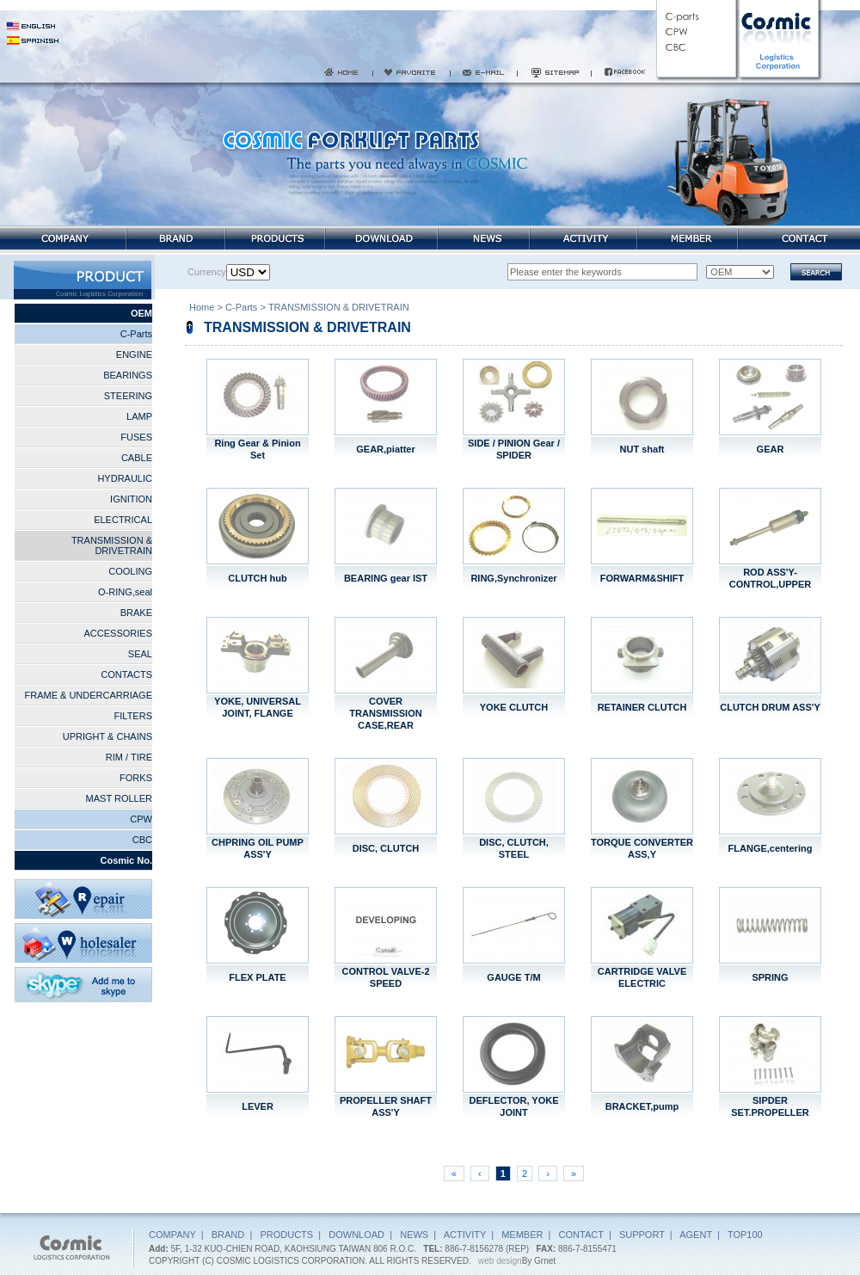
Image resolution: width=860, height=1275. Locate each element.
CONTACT (581, 1234)
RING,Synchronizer (513, 578)
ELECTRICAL (123, 519)
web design (500, 1261)
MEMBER (522, 1234)
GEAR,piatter (385, 449)
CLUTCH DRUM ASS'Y (770, 707)
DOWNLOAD (356, 1234)
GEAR (770, 449)
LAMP (139, 416)
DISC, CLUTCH (386, 848)
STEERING (128, 396)
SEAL (140, 654)
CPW (141, 819)
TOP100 (745, 1234)
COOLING (130, 571)
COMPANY (172, 1234)
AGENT (695, 1234)
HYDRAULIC (124, 478)
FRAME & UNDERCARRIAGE (88, 695)
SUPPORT (642, 1234)
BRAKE (136, 612)
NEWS (414, 1234)
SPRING (770, 977)
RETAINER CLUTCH (642, 707)
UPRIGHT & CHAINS (107, 736)
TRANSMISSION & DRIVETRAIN (111, 545)
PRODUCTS (286, 1234)
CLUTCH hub (257, 578)
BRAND (228, 1234)
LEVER (257, 1106)
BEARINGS (127, 375)
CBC (142, 840)
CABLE (136, 458)
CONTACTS (126, 674)
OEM (141, 313)
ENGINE (134, 354)
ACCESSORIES (118, 633)
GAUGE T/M (513, 977)
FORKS (136, 778)
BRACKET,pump (642, 1106)
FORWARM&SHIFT (642, 578)
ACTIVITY (465, 1234)
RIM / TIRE (129, 757)
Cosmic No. (126, 860)
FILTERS (133, 716)
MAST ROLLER (119, 798)
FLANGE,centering (770, 848)
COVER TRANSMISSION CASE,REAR (385, 713)
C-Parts (136, 334)
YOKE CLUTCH (514, 707)
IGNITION (131, 499)
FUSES (136, 437)
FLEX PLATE (257, 977)
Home (201, 309)
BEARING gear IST (385, 578)
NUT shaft (642, 449)
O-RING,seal (125, 592)
